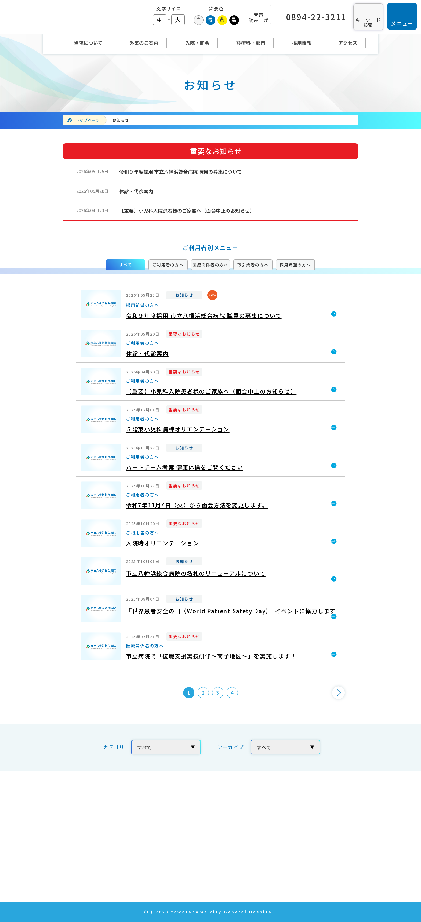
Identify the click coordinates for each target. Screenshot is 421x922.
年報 (285, 847)
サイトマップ (295, 877)
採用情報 (290, 817)
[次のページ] (338, 692)
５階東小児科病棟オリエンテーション (178, 429)
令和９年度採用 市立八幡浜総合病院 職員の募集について (180, 171)
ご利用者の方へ (168, 264)
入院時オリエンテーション (162, 543)
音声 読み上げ (259, 17)
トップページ (87, 120)
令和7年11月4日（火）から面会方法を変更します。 (197, 505)
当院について (182, 817)
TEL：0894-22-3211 (75, 831)
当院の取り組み (298, 801)
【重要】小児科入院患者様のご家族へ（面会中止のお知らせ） (187, 210)
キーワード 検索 (368, 22)
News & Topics (186, 877)
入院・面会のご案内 (190, 847)
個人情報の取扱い (301, 862)
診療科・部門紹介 (188, 862)
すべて (125, 264)
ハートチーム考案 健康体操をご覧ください (184, 467)
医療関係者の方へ (210, 264)
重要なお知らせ (184, 333)
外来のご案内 (182, 832)
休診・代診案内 (136, 191)
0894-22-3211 (316, 17)
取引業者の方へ (253, 264)
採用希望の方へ (295, 264)
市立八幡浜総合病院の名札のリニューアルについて (196, 573)
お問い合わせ (295, 832)
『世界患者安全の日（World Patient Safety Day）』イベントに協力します (231, 611)
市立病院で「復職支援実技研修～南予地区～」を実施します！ (211, 656)
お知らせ (184, 295)
